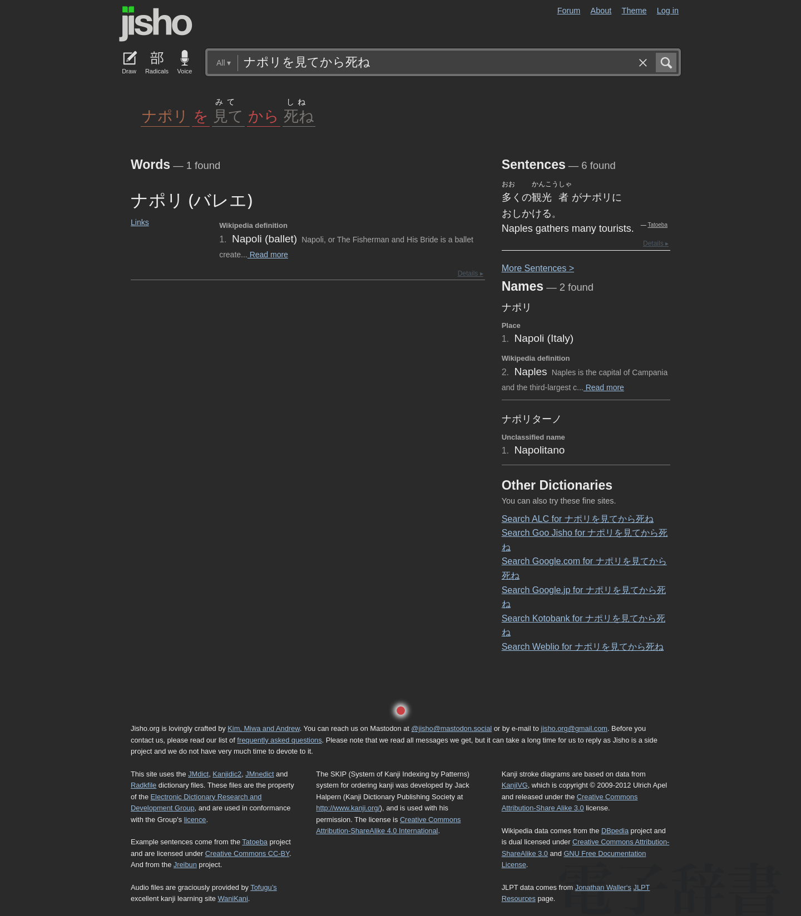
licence (195, 819)
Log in (668, 10)
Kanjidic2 (226, 774)
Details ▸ (470, 273)
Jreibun (185, 864)
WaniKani (233, 898)
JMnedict (259, 774)
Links (140, 222)
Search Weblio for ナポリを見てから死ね (583, 646)
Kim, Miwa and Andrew (263, 728)
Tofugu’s (263, 887)
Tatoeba (657, 225)
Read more (268, 254)
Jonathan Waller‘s (603, 887)
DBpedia (615, 831)
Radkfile (143, 785)
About (601, 10)
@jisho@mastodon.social (451, 728)
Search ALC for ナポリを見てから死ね (578, 519)
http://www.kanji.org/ (348, 808)
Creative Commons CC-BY (247, 853)
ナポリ (165, 115)
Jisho (155, 24)
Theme (634, 10)
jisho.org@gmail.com (574, 728)
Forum (569, 10)
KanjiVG (515, 785)
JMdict (198, 774)
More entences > (538, 268)
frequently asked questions (279, 740)
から (263, 115)
